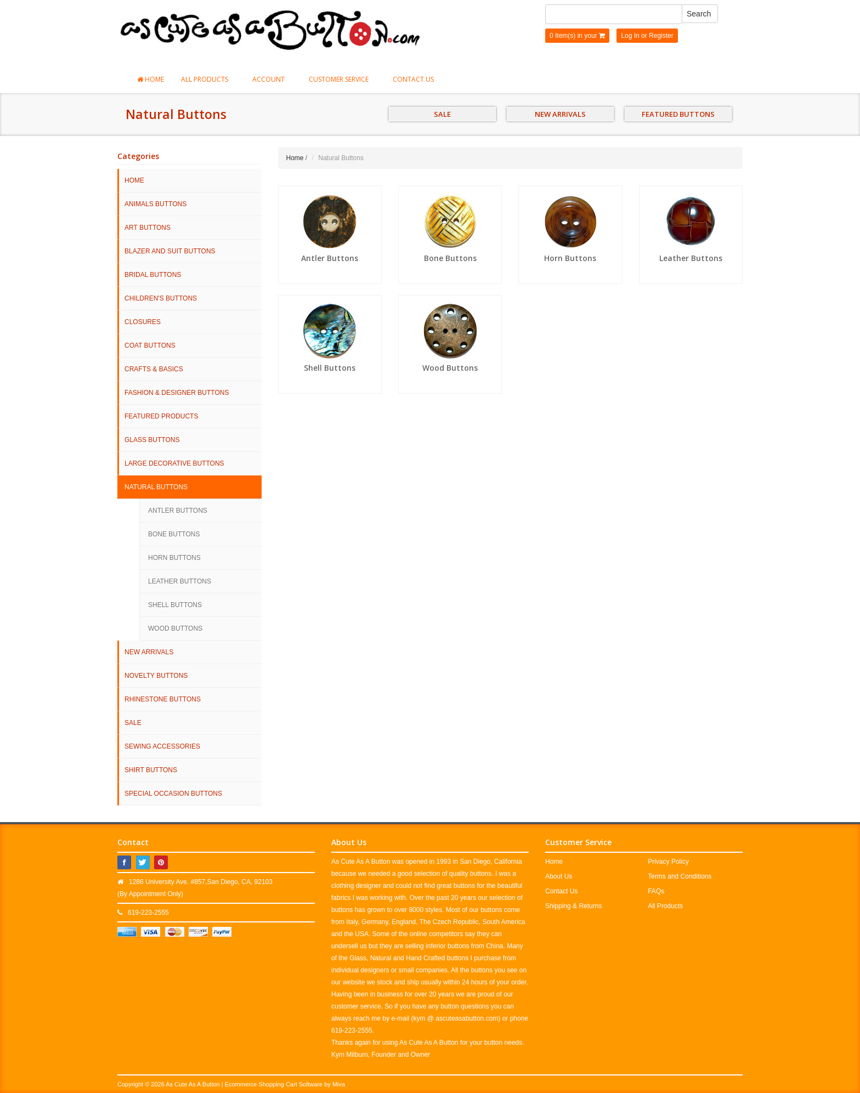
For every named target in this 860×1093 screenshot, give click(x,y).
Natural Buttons (156, 487)
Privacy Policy (668, 861)
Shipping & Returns (573, 906)
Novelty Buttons (156, 675)
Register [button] (661, 35)
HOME (134, 180)
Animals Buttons (155, 204)
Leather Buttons (179, 581)
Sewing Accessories (162, 746)
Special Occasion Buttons (173, 793)
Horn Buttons (174, 558)
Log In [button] (630, 35)
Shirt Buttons (151, 770)
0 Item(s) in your (577, 35)
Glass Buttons (152, 440)
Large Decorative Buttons (174, 463)
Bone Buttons (174, 534)
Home (150, 79)
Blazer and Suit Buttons (170, 251)
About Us (558, 876)
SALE (442, 114)
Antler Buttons (177, 510)
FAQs (656, 891)
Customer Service (342, 79)
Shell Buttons (175, 605)
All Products (208, 79)
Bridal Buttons (153, 275)
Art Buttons (148, 227)
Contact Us (413, 79)
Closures (143, 322)
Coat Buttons (150, 345)
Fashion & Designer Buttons (177, 393)
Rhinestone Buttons (163, 699)
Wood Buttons (175, 628)
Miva (338, 1084)
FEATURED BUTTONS (678, 114)
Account (272, 79)
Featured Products (161, 416)
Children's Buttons (161, 298)
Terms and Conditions (679, 876)
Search (699, 13)
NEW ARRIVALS (560, 114)
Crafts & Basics (154, 369)
